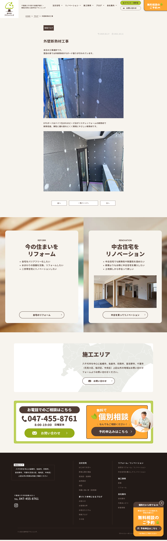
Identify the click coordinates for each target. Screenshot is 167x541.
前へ (59, 203)
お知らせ (82, 502)
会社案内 (121, 499)
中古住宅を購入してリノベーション (132, 473)
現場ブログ (83, 516)
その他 (81, 520)
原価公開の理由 (85, 473)
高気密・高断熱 (85, 477)
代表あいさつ (123, 504)
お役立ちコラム (85, 511)
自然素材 (82, 482)
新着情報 (121, 508)
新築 (120, 484)
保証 (80, 486)
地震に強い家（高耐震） (88, 491)
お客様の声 (83, 506)
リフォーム (122, 488)
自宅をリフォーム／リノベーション (132, 468)
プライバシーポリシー (126, 534)
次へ (108, 203)
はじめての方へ (85, 468)
